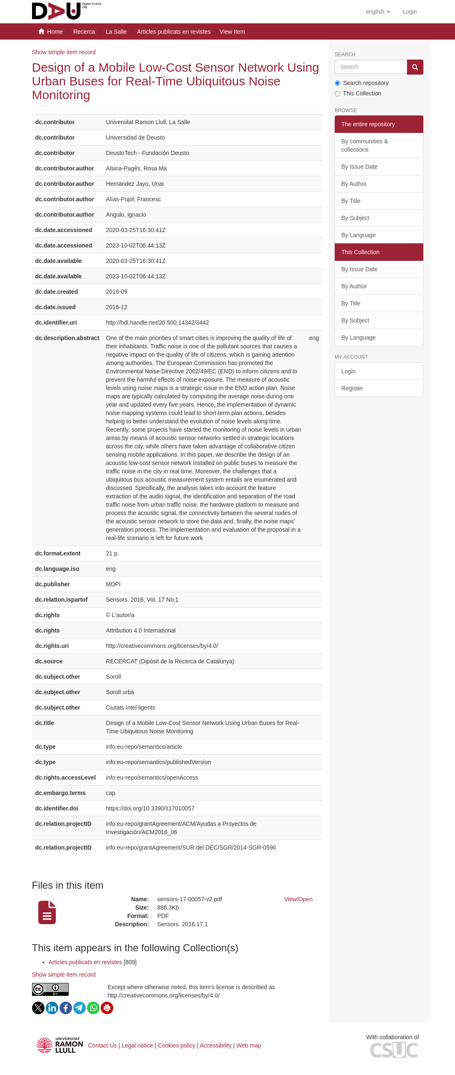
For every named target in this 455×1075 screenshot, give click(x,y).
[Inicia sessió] (409, 11)
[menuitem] (409, 11)
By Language (358, 235)
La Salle (116, 31)
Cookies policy (176, 1045)
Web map (248, 1045)
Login (348, 371)
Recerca (84, 31)
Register (352, 388)
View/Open (298, 899)
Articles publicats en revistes (174, 31)
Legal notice (137, 1045)
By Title (351, 201)
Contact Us (102, 1045)
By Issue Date (359, 166)
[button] (378, 11)
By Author (354, 183)
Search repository (362, 83)
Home (54, 31)
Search (345, 55)
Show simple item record (64, 52)
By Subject (355, 218)
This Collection (358, 93)
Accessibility (215, 1045)
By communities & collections (364, 145)
